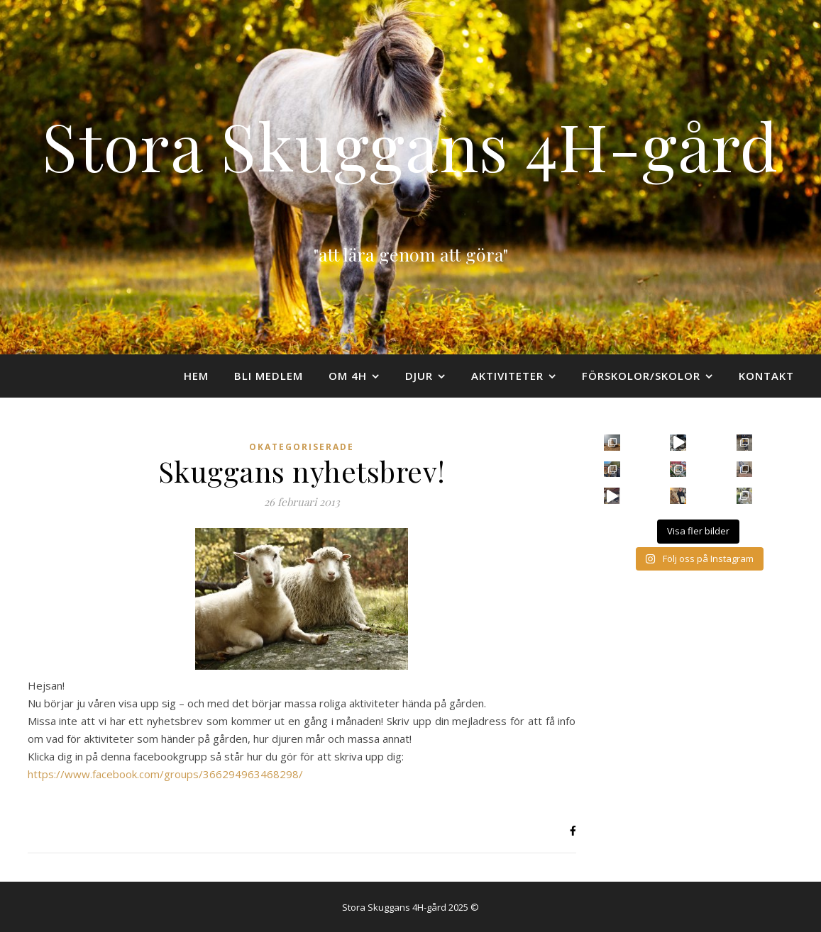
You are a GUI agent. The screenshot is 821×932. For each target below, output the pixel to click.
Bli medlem (268, 376)
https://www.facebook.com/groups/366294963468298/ (165, 774)
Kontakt (766, 376)
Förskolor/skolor (641, 376)
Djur (419, 376)
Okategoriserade (301, 447)
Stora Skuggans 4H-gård (410, 145)
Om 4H (348, 376)
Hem (196, 376)
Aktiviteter (507, 376)
